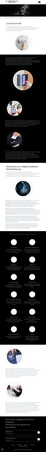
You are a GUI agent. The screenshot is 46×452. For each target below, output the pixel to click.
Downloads (19, 444)
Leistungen (12, 17)
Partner (13, 444)
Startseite (7, 17)
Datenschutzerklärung (23, 446)
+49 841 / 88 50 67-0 (9, 433)
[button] (2, 450)
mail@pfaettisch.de (9, 440)
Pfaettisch (22, 449)
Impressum (32, 444)
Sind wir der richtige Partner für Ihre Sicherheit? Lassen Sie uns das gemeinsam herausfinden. (19, 423)
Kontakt (26, 444)
